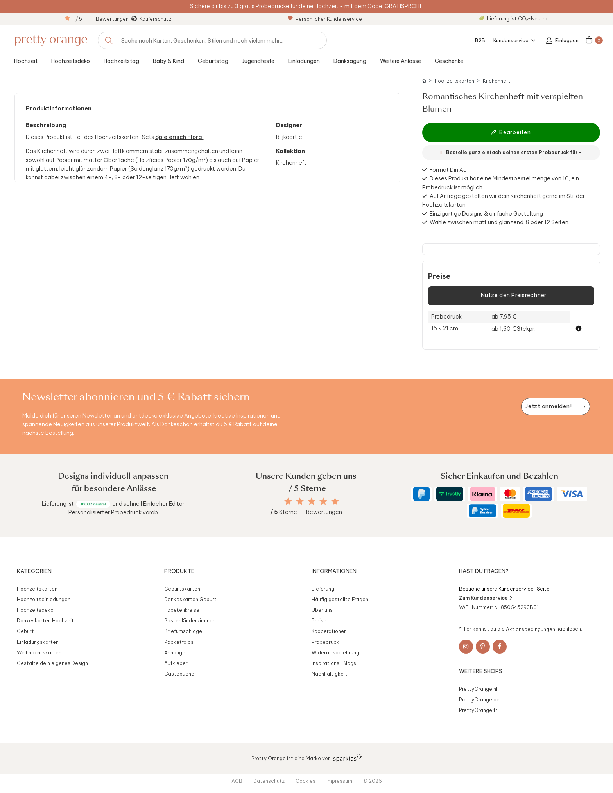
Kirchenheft (496, 81)
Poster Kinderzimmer (189, 620)
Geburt (25, 631)
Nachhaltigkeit (329, 673)
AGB (236, 781)
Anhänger (175, 652)
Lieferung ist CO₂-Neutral (513, 18)
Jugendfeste (258, 61)
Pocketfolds (179, 642)
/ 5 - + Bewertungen (102, 19)
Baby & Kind (168, 61)
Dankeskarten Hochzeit (45, 620)
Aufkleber (176, 663)
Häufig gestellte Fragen (340, 599)
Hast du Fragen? (484, 571)
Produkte (179, 571)
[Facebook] (500, 647)
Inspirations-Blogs (334, 663)
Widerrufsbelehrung (335, 652)
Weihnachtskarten (39, 652)
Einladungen (304, 61)
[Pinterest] (483, 647)
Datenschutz (269, 781)
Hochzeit (26, 61)
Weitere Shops (480, 671)
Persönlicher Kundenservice (325, 19)
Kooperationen (329, 631)
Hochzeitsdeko (70, 61)
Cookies (305, 781)
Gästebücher (180, 673)
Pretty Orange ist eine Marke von (306, 758)
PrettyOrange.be (479, 699)
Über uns (322, 610)
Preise (439, 276)
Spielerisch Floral (179, 137)
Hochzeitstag (121, 61)
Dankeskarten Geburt (190, 599)
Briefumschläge (183, 631)
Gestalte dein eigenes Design (52, 663)
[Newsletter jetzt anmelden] (555, 406)
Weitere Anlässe (400, 61)
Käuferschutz (155, 19)
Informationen (334, 571)
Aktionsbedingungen (530, 628)
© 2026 (372, 781)
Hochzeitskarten (454, 81)
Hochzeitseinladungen (43, 599)
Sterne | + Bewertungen (306, 511)
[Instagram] (466, 647)
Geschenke (449, 61)
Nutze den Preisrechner (511, 295)
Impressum (339, 781)
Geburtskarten (182, 589)
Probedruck (325, 642)
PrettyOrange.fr (478, 710)
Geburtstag (213, 61)
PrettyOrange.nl (478, 689)
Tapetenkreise (181, 610)
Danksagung (349, 61)
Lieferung (323, 589)
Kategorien (34, 571)
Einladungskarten (38, 642)
